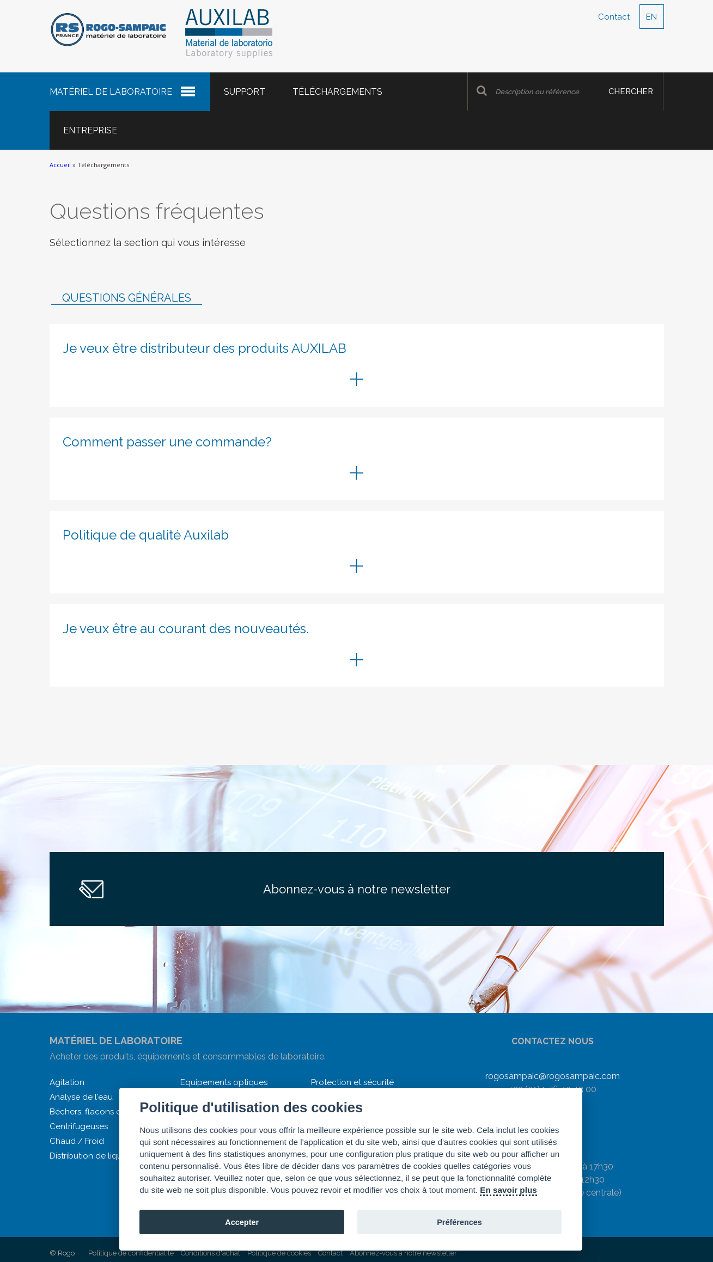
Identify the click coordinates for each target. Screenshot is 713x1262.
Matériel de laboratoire (111, 92)
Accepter (242, 1222)
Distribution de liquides (94, 1156)
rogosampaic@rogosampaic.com (552, 1076)
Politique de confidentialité (131, 1253)
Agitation (67, 1082)
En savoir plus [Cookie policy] (508, 1189)
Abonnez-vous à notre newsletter (356, 889)
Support (244, 92)
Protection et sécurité (352, 1082)
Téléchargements (337, 92)
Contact (614, 17)
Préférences (459, 1222)
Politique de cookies (279, 1253)
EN (651, 17)
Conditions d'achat (210, 1253)
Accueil (60, 165)
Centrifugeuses (79, 1126)
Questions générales (126, 297)
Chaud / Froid (77, 1141)
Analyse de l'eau (81, 1097)
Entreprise (90, 130)
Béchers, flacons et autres (100, 1112)
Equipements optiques (223, 1082)
